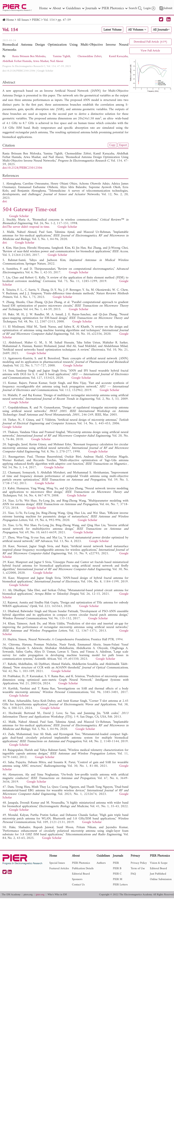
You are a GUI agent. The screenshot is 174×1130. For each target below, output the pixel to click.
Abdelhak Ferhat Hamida (17, 61)
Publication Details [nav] (82, 868)
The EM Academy (11, 895)
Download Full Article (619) (150, 41)
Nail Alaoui (56, 61)
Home (10, 20)
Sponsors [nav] (77, 879)
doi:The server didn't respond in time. (26, 227)
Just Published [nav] (158, 873)
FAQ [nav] (133, 873)
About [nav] (59, 8)
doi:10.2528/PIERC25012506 (18, 71)
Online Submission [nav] (161, 879)
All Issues (23, 20)
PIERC (36, 20)
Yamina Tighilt (61, 56)
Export (123, 145)
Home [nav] (45, 8)
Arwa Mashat (41, 61)
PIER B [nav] (117, 868)
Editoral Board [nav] (158, 868)
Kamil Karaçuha (118, 56)
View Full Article (150, 50)
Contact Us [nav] (78, 884)
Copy (112, 145)
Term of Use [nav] (138, 868)
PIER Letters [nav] (120, 884)
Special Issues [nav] (57, 862)
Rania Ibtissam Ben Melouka (28, 56)
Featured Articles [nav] (59, 868)
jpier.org (40, 895)
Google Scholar (45, 71)
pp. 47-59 (64, 20)
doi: (4, 201)
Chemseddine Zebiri (89, 56)
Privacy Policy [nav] (139, 862)
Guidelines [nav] (75, 8)
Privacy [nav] (135, 856)
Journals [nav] (93, 8)
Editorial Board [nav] (81, 873)
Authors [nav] (101, 862)
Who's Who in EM (57, 895)
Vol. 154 (49, 20)
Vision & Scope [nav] (159, 862)
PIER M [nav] (117, 879)
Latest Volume (112, 29)
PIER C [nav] (117, 873)
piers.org (28, 895)
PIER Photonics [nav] (114, 8)
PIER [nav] (116, 862)
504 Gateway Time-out (29, 210)
